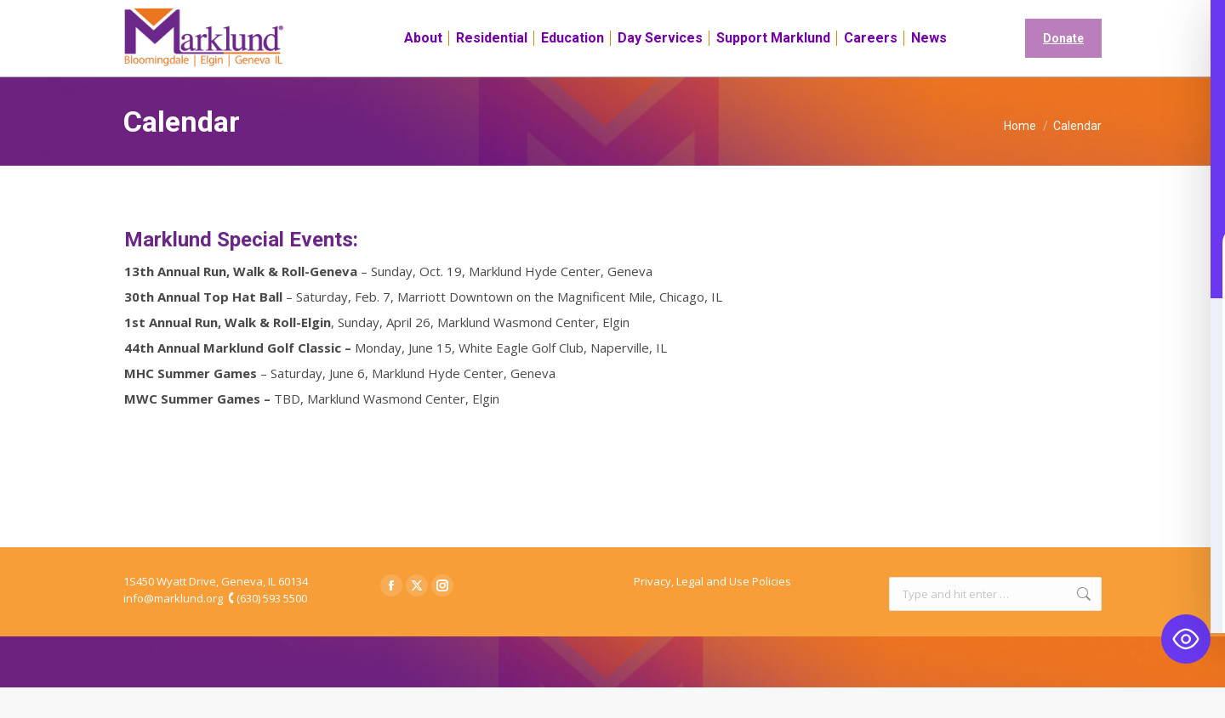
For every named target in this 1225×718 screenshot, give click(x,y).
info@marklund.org (173, 628)
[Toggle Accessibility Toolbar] (1185, 639)
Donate (1063, 69)
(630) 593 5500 (271, 628)
